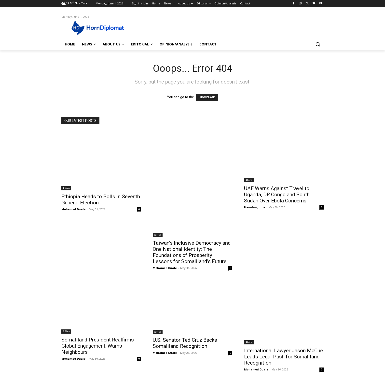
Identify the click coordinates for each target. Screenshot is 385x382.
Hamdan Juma (254, 207)
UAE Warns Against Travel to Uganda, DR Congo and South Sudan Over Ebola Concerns (277, 194)
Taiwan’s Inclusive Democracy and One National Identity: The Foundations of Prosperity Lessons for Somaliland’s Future (192, 252)
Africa (66, 188)
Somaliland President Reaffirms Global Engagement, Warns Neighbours (97, 346)
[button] (318, 44)
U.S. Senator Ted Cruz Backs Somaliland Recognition (185, 343)
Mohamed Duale (73, 209)
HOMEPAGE (207, 97)
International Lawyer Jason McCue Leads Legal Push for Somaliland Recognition (283, 357)
